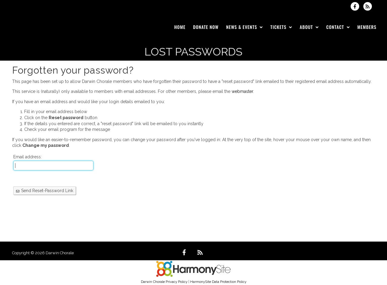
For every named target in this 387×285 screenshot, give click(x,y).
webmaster (242, 91)
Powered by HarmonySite (351, 253)
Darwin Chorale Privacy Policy (164, 282)
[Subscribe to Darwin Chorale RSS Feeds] (369, 6)
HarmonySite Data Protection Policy (218, 282)
